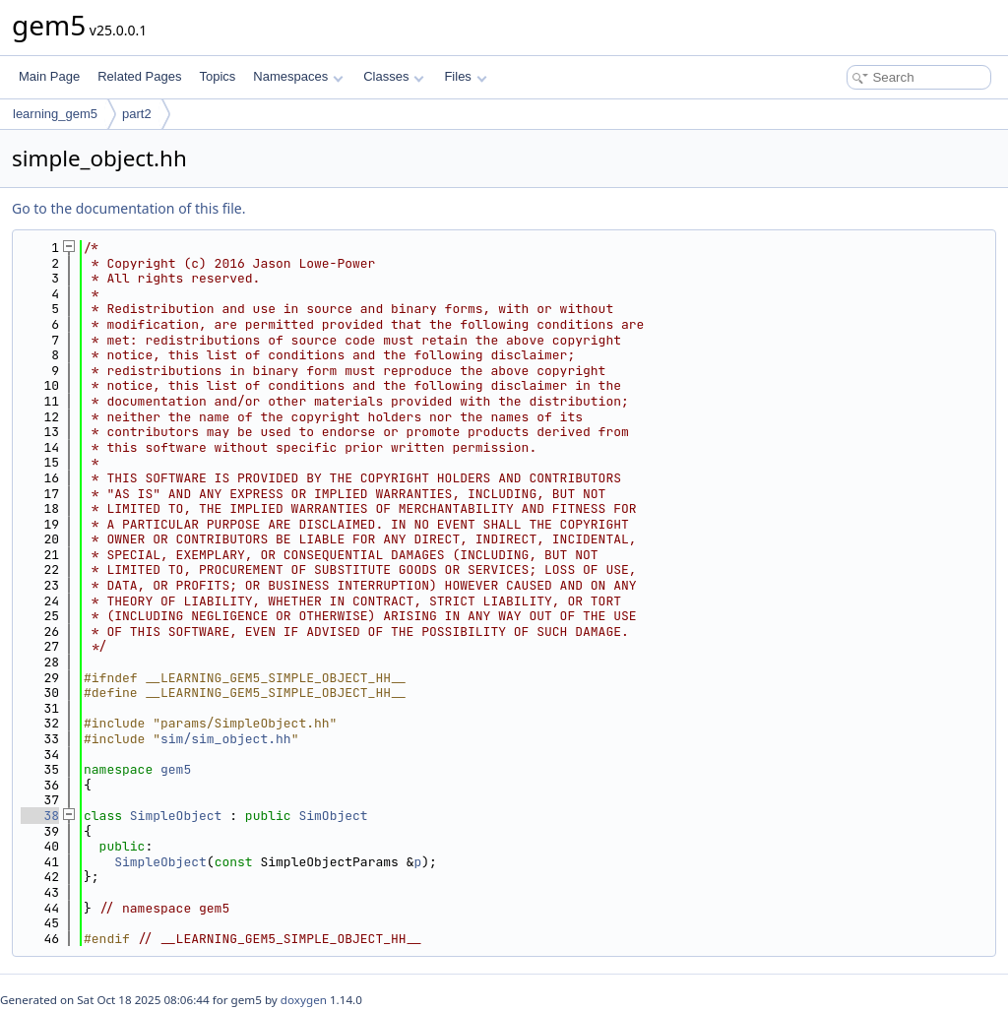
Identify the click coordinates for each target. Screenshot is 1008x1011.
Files (465, 76)
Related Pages (139, 76)
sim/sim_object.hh (225, 738)
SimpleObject (176, 815)
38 (40, 815)
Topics (217, 76)
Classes (393, 76)
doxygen (304, 999)
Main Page (49, 76)
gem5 (175, 769)
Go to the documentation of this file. (128, 208)
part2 (137, 113)
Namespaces (298, 76)
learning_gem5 (55, 113)
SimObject (332, 815)
